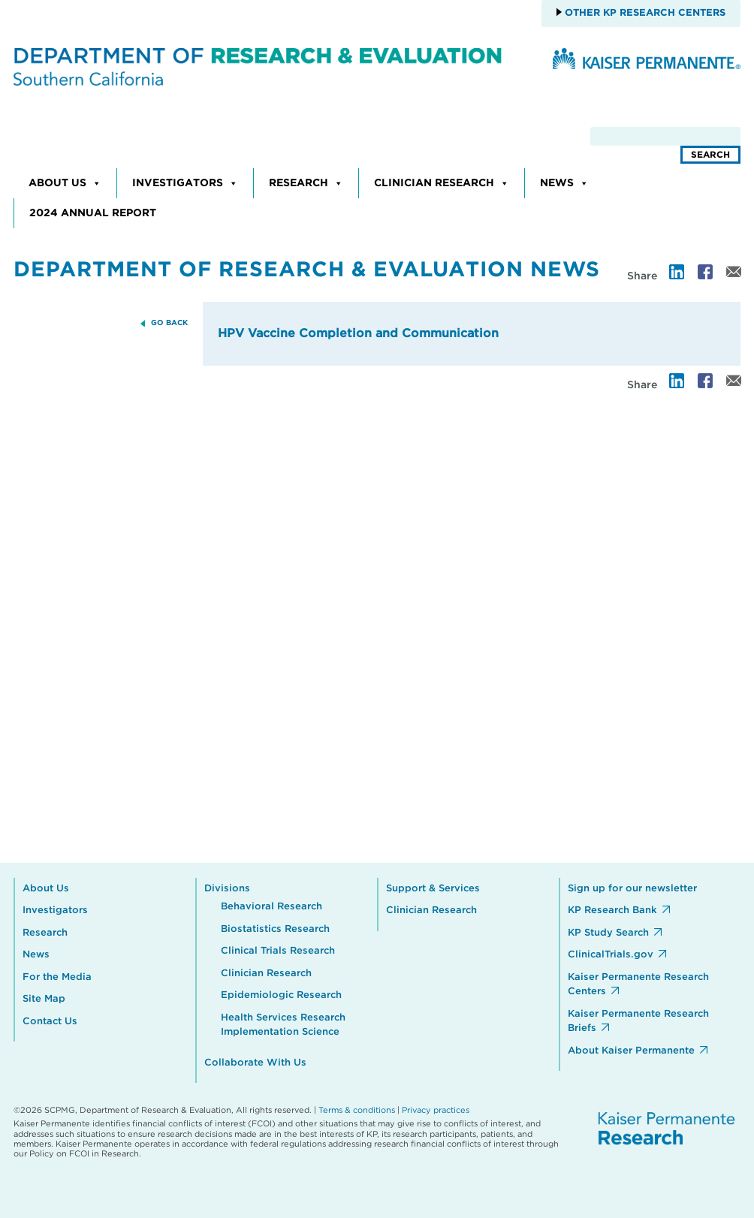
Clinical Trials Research (278, 951)
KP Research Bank (612, 910)
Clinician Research (441, 183)
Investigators (185, 183)
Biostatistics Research (275, 929)
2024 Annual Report (92, 213)
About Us (65, 183)
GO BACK (169, 323)
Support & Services (433, 889)
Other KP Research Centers (643, 13)
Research (306, 183)
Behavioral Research (271, 907)
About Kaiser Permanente (631, 1051)
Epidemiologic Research (281, 995)
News (564, 183)
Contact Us (50, 1022)
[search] (665, 136)
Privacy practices (435, 1110)
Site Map (44, 999)
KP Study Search (608, 933)
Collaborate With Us (255, 1063)
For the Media (57, 977)
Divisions (227, 889)
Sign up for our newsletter (632, 889)
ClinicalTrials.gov (610, 955)
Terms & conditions (356, 1110)
